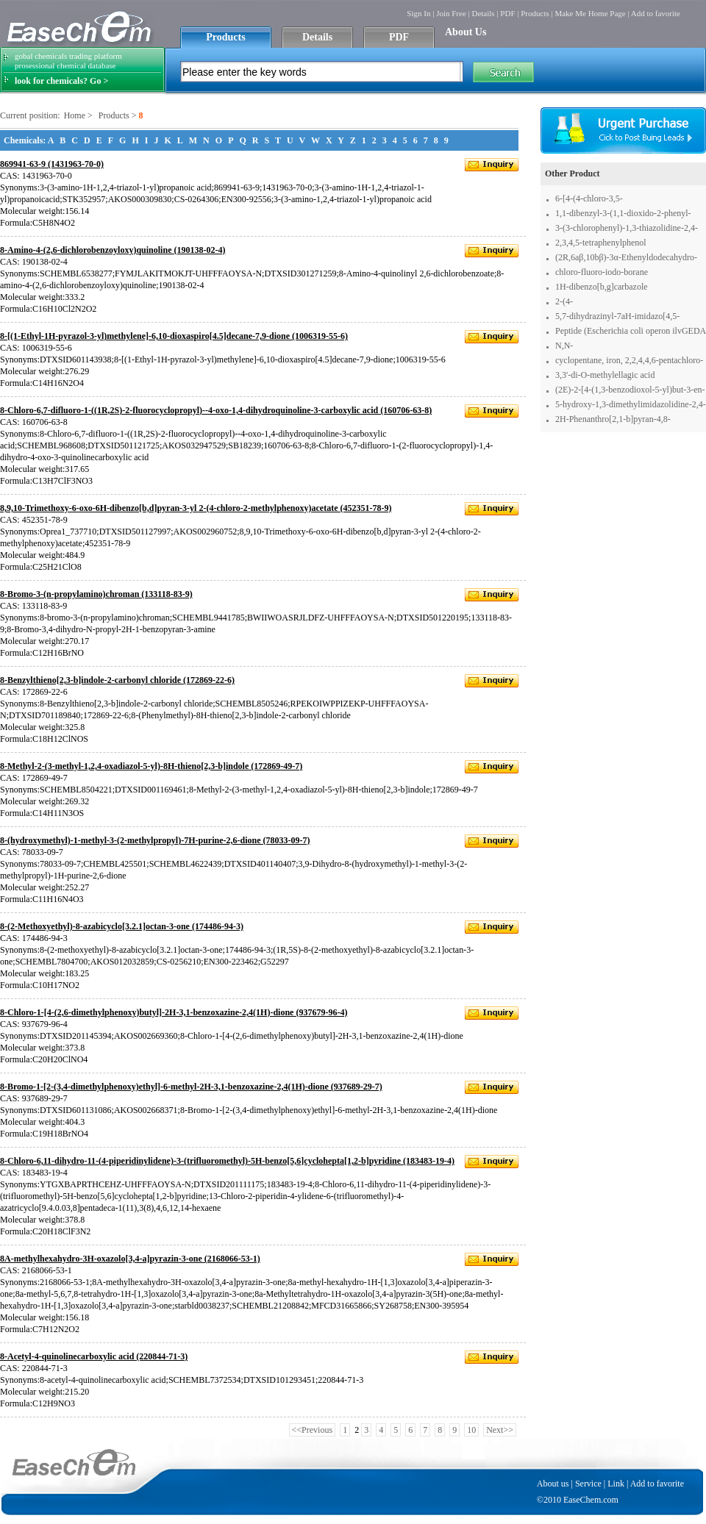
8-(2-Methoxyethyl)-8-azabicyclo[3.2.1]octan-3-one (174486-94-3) (121, 926)
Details (482, 13)
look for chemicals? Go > (61, 81)
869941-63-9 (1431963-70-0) (52, 164)
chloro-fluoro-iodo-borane (601, 272)
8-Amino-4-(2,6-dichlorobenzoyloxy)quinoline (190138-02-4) (112, 250)
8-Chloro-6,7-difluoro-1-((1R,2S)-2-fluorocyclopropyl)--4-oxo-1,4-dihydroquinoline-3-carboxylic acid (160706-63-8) (216, 410)
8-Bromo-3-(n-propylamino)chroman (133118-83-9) (96, 594)
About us (553, 1483)
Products (535, 13)
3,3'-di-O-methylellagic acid (605, 375)
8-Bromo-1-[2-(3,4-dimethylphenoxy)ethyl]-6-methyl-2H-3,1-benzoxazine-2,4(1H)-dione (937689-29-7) (191, 1086)
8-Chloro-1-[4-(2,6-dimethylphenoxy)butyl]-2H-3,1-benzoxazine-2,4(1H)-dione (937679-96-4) (173, 1012)
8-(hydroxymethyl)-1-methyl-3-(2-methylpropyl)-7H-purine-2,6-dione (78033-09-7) (155, 840)
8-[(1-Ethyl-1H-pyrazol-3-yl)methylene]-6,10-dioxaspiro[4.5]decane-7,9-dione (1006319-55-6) (174, 336)
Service (588, 1483)
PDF (507, 13)
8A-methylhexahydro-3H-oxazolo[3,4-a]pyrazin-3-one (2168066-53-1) (130, 1258)
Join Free (451, 13)
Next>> (499, 1430)
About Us (465, 31)
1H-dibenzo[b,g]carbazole (601, 287)
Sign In (418, 13)
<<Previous (312, 1430)
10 (471, 1430)
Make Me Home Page (590, 13)
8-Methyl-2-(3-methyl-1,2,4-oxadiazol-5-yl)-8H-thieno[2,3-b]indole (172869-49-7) (151, 766)
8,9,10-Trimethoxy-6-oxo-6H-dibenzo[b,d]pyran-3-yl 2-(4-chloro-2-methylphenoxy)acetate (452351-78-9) (195, 508)
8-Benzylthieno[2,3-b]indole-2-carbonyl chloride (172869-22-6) (117, 680)
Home (74, 115)
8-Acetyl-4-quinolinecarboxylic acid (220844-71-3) (94, 1356)
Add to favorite (655, 13)
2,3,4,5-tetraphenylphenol (600, 242)
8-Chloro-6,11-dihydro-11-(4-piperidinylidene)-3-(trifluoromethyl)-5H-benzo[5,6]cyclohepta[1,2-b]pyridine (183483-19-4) (227, 1161)
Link (615, 1483)
